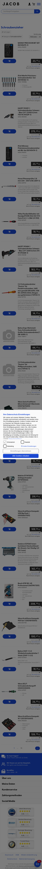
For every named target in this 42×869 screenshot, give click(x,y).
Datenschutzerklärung (15, 439)
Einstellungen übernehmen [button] (20, 451)
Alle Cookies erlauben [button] (20, 456)
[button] (28, 446)
